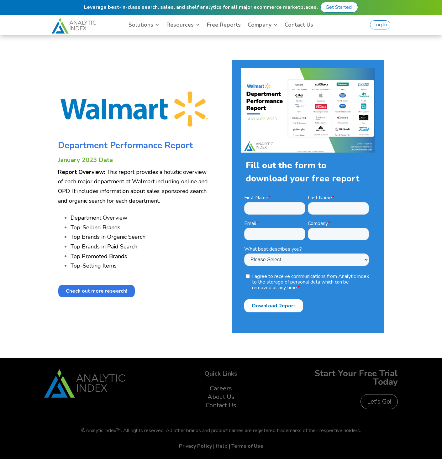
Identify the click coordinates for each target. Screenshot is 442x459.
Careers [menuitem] (221, 388)
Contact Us (299, 26)
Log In (380, 24)
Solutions (141, 26)
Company (259, 26)
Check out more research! (96, 291)
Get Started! (339, 7)
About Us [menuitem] (221, 397)
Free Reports (224, 26)
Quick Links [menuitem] (220, 373)
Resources (180, 26)
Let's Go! (379, 401)
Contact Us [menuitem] (221, 405)
